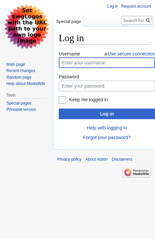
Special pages (18, 103)
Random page (18, 77)
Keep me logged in (88, 99)
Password (69, 76)
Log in (107, 114)
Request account (136, 6)
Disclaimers (122, 159)
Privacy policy (69, 159)
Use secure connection (131, 53)
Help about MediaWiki (25, 83)
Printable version (21, 109)
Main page (15, 64)
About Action (96, 159)
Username (69, 53)
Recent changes (20, 70)
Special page (68, 21)
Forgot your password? (106, 137)
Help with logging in (107, 127)
